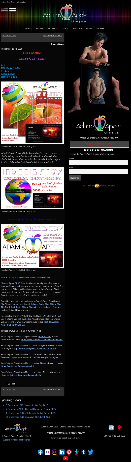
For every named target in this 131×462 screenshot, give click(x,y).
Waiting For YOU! (52, 35)
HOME (28, 28)
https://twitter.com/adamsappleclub (17, 366)
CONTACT (77, 28)
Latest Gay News (8, 2)
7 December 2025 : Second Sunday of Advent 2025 (31, 409)
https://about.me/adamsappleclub (26, 375)
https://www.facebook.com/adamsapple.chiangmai (34, 357)
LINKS (65, 28)
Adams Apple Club (10, 283)
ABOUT (39, 28)
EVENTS (100, 28)
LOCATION (52, 28)
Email (71, 167)
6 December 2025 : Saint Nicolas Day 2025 (27, 405)
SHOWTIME (9, 35)
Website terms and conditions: (16, 440)
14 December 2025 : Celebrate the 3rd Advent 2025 (31, 413)
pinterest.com (44, 336)
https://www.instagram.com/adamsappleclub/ (35, 348)
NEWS (89, 28)
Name (71, 159)
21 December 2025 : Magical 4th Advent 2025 (28, 417)
